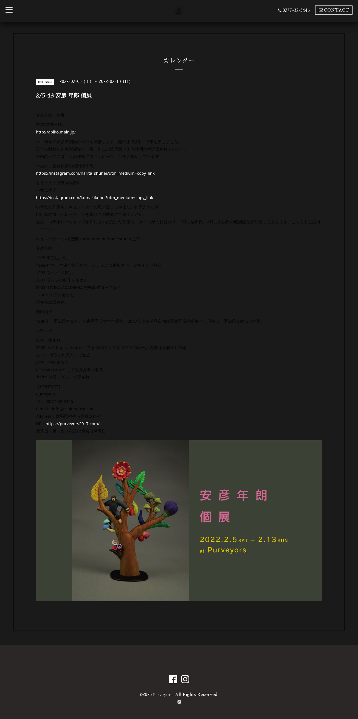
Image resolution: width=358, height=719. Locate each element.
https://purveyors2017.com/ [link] (73, 423)
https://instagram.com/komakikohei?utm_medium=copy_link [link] (94, 197)
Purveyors (163, 694)
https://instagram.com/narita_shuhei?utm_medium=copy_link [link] (95, 173)
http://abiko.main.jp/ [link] (56, 132)
